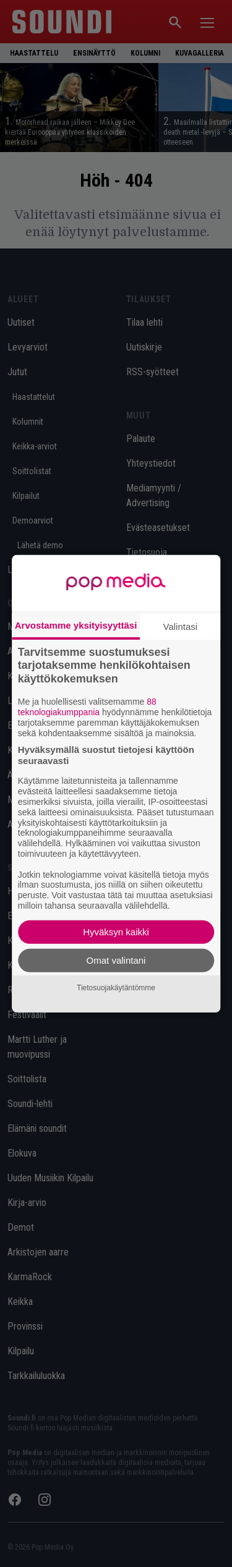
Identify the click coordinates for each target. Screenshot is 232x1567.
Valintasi (180, 626)
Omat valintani (116, 960)
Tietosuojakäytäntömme (116, 987)
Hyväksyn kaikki (116, 932)
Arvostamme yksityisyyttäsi (76, 624)
